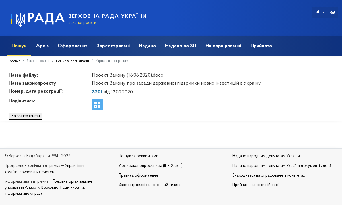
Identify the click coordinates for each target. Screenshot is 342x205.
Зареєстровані (113, 46)
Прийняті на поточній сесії (255, 185)
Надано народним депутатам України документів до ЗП (282, 166)
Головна (14, 61)
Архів (42, 46)
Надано (147, 46)
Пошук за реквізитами (72, 61)
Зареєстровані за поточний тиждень (151, 185)
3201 (97, 92)
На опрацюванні (223, 46)
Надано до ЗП (180, 46)
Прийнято (261, 46)
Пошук (19, 46)
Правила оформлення (138, 175)
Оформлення (73, 46)
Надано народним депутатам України (266, 156)
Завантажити (25, 116)
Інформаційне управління (27, 194)
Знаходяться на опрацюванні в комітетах (268, 175)
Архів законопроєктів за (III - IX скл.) (150, 166)
